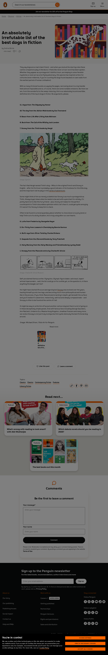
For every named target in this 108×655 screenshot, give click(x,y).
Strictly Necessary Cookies (85, 643)
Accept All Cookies (85, 649)
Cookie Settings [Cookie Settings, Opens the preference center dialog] (85, 638)
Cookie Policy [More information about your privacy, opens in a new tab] (44, 648)
